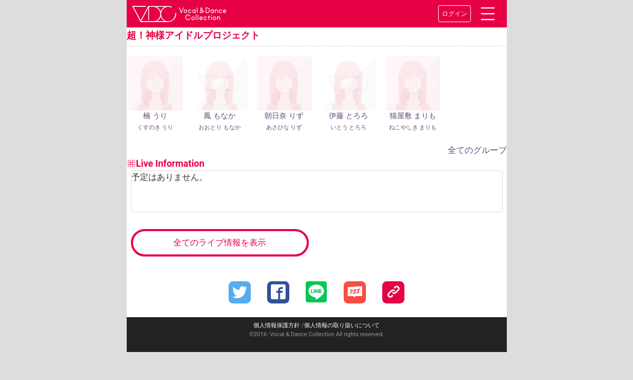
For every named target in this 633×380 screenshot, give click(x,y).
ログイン (454, 13)
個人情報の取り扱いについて (342, 325)
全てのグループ (477, 150)
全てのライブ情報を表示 (219, 243)
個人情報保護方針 (276, 325)
